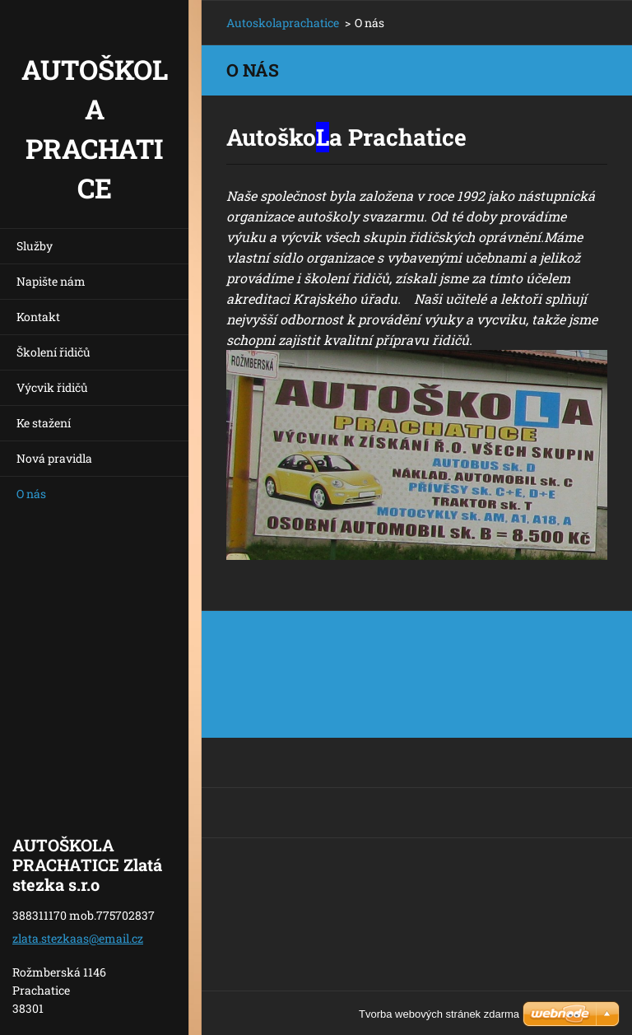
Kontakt (38, 316)
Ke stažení (43, 423)
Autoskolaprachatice (282, 22)
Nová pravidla (54, 458)
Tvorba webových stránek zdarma (439, 1014)
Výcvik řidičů (52, 387)
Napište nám (51, 281)
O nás (31, 493)
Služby (34, 246)
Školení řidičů (53, 352)
